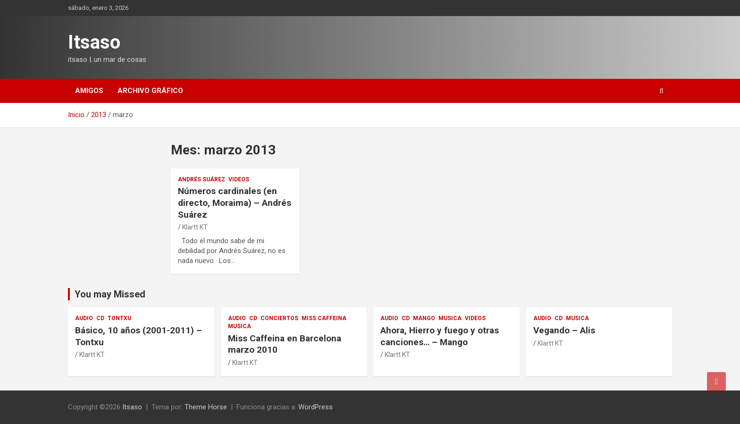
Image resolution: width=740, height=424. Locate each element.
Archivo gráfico (150, 90)
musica (239, 326)
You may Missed (110, 294)
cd (100, 318)
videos (238, 179)
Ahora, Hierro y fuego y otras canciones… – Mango (439, 336)
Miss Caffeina (324, 318)
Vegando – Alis (564, 330)
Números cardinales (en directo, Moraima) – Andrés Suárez (234, 203)
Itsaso (94, 42)
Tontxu (119, 318)
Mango (424, 318)
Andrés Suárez (201, 179)
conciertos (279, 318)
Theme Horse (206, 407)
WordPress (315, 407)
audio (84, 318)
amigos (89, 90)
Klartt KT (195, 227)
